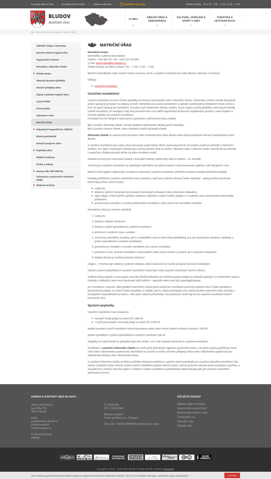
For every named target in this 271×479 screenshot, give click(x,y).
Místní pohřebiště (46, 136)
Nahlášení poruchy (135, 4)
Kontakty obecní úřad (42, 4)
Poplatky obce (42, 150)
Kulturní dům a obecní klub (192, 408)
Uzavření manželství (106, 86)
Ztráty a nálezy (44, 164)
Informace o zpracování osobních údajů (55, 178)
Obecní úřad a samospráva (157, 18)
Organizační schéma (47, 59)
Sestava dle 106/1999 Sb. (48, 171)
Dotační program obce (48, 143)
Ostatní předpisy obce (48, 87)
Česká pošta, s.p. (186, 417)
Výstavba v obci (45, 115)
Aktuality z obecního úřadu (51, 66)
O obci (133, 19)
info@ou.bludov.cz (41, 428)
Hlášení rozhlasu (45, 157)
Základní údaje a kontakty (51, 45)
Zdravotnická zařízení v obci (192, 412)
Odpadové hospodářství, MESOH (53, 129)
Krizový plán (43, 108)
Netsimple (169, 468)
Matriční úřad (69, 32)
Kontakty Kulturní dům (73, 4)
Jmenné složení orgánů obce (52, 52)
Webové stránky (44, 185)
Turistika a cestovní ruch (224, 18)
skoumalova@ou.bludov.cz (111, 63)
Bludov (60, 16)
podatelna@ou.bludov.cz (44, 421)
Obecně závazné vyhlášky (50, 80)
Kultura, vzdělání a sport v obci (191, 18)
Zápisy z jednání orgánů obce (52, 94)
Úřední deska (42, 73)
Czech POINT (43, 101)
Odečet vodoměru (102, 4)
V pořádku (232, 475)
